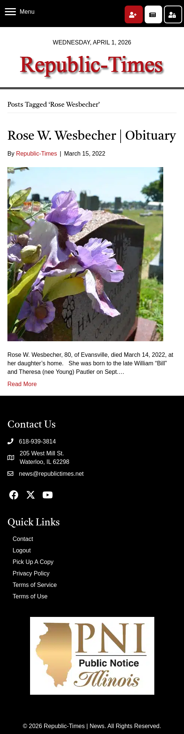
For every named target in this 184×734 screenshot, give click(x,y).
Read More (22, 384)
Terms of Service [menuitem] (35, 585)
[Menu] (19, 12)
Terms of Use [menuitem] (30, 596)
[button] (134, 14)
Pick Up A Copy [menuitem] (33, 562)
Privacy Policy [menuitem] (31, 573)
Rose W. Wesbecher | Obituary (91, 136)
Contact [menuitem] (23, 539)
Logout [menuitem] (22, 550)
